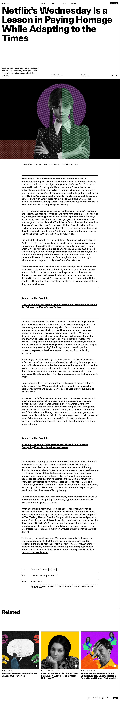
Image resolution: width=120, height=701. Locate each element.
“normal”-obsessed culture (35, 552)
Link (54, 569)
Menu (115, 3)
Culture (43, 576)
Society (74, 3)
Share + (114, 75)
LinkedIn (44, 569)
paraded (77, 210)
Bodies (53, 3)
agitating (49, 478)
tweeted (46, 190)
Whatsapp (35, 569)
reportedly (71, 528)
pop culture (52, 576)
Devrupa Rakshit (56, 76)
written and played (84, 517)
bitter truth (70, 476)
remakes (37, 210)
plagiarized (52, 210)
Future (63, 3)
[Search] (111, 3)
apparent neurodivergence (75, 508)
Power (43, 3)
